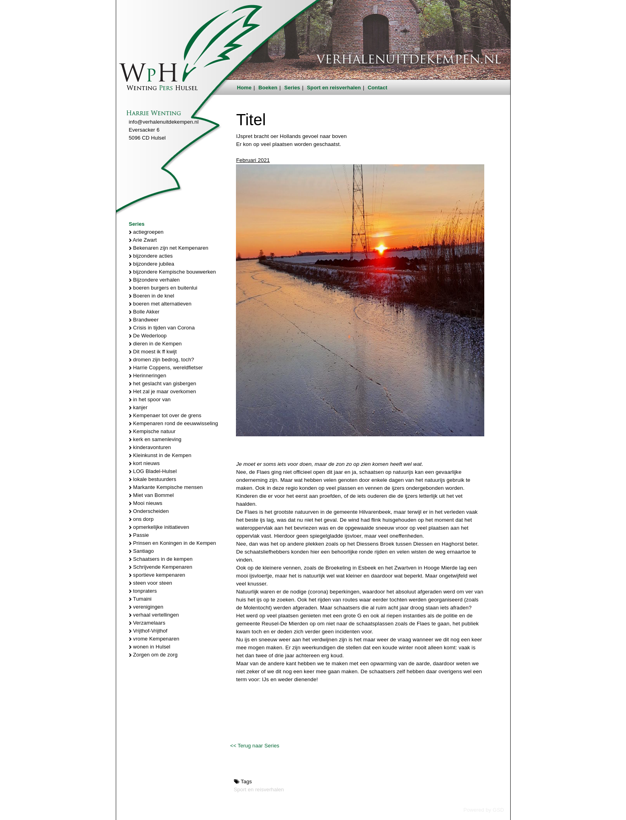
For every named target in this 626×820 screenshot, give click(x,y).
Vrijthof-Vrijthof (148, 631)
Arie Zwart (143, 240)
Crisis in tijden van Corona (162, 328)
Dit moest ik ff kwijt (153, 352)
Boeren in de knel (151, 296)
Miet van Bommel (151, 495)
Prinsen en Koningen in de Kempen (172, 543)
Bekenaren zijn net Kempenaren (168, 248)
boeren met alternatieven (160, 304)
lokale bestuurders (152, 479)
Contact (377, 88)
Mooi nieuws (145, 503)
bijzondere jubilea (151, 264)
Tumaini (140, 599)
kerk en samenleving (155, 439)
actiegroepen (146, 232)
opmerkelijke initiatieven (159, 527)
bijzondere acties (151, 256)
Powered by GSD (484, 810)
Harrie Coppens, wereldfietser (166, 368)
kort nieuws (144, 463)
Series (292, 88)
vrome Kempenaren (154, 639)
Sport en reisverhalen (334, 88)
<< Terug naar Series (254, 746)
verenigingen (146, 607)
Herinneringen (147, 375)
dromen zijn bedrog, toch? (161, 360)
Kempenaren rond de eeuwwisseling (173, 423)
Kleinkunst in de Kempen (160, 455)
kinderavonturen (150, 447)
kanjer (138, 407)
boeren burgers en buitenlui (163, 288)
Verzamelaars (147, 623)
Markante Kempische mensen (166, 487)
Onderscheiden (149, 511)
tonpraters (143, 591)
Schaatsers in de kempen (161, 559)
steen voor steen (150, 583)
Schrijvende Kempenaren (160, 567)
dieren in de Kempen (155, 344)
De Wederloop (148, 336)
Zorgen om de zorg (153, 655)
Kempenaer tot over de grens (165, 415)
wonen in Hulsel (149, 647)
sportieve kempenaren (157, 575)
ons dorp (141, 519)
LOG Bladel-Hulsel (153, 471)
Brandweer (144, 320)
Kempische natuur (152, 431)
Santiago (141, 551)
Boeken (267, 88)
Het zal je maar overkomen (162, 391)
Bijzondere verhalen (154, 280)
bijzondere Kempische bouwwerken (172, 272)
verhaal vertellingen (154, 615)
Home (244, 88)
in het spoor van (150, 399)
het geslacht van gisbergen (162, 383)
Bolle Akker (144, 312)
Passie (139, 535)
